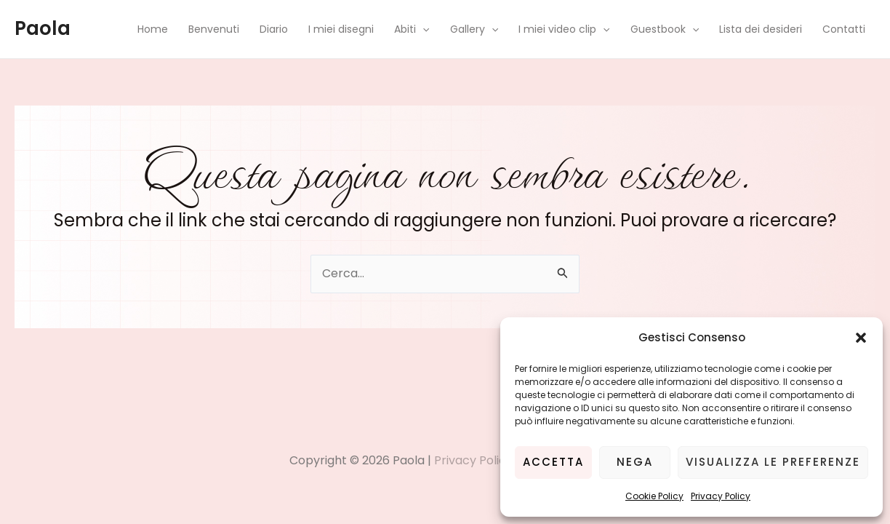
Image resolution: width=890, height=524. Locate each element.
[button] (861, 337)
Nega (635, 461)
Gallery (474, 29)
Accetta (553, 461)
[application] (422, 29)
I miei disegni (341, 29)
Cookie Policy (654, 496)
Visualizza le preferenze (773, 461)
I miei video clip (563, 29)
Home (152, 29)
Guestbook (664, 29)
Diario (274, 29)
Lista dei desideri (760, 29)
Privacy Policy (720, 496)
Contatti (843, 29)
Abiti (411, 29)
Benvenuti (213, 29)
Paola (43, 28)
